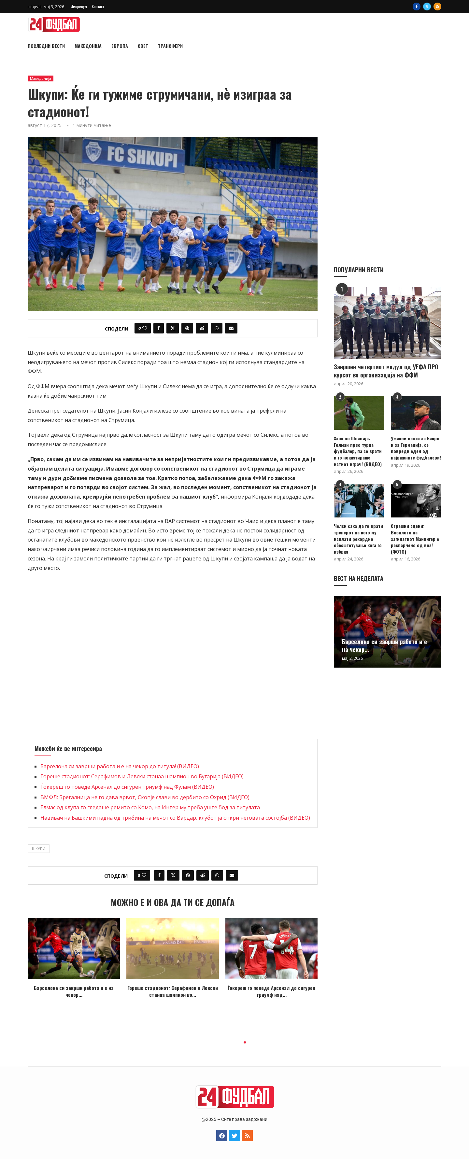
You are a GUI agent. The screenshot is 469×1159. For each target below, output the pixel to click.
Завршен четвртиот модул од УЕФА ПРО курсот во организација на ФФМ (386, 370)
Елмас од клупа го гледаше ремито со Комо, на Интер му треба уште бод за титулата (150, 807)
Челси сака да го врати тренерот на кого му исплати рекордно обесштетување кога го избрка (358, 538)
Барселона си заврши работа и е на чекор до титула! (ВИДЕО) (119, 766)
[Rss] (437, 6)
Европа (119, 45)
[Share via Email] (231, 328)
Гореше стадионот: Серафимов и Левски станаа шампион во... (172, 991)
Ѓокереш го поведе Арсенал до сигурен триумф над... (271, 991)
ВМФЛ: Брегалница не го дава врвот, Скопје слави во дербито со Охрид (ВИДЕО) (144, 797)
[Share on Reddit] (202, 328)
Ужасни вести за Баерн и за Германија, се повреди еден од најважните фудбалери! (416, 447)
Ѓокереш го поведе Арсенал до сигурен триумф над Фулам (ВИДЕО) (127, 786)
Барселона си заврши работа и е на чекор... (74, 991)
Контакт (98, 6)
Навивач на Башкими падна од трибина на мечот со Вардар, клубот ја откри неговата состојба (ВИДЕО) (175, 817)
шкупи (38, 848)
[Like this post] (144, 328)
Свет (143, 45)
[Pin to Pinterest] (187, 328)
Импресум (79, 6)
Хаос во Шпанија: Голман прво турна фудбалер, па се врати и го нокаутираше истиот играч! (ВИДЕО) (358, 451)
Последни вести (46, 45)
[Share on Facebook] (158, 328)
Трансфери (170, 45)
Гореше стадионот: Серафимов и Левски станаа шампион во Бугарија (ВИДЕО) (142, 776)
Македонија (88, 45)
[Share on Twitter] (172, 328)
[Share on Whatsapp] (216, 328)
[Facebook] (416, 6)
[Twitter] (427, 6)
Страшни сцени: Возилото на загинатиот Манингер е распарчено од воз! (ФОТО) (415, 538)
